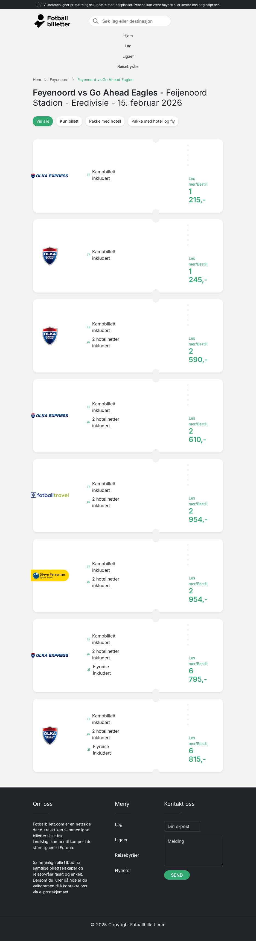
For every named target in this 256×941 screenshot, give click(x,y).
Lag (128, 46)
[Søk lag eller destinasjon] (135, 21)
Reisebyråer (128, 66)
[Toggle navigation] (220, 21)
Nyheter (123, 870)
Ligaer (128, 56)
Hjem (128, 35)
